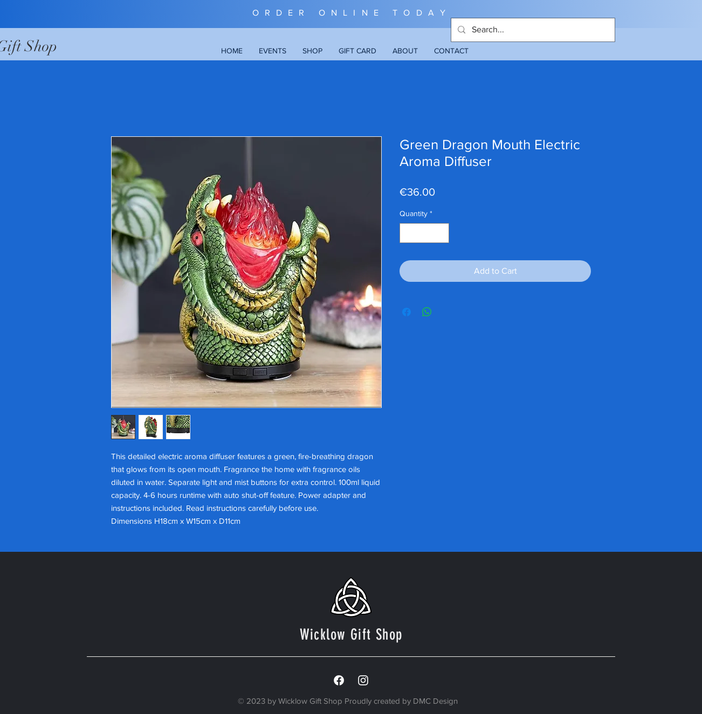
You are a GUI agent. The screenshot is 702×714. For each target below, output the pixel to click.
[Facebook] (339, 680)
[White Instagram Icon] (363, 680)
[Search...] (532, 29)
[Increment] (441, 233)
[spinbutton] (424, 233)
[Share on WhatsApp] (427, 312)
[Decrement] (408, 233)
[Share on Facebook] (406, 312)
